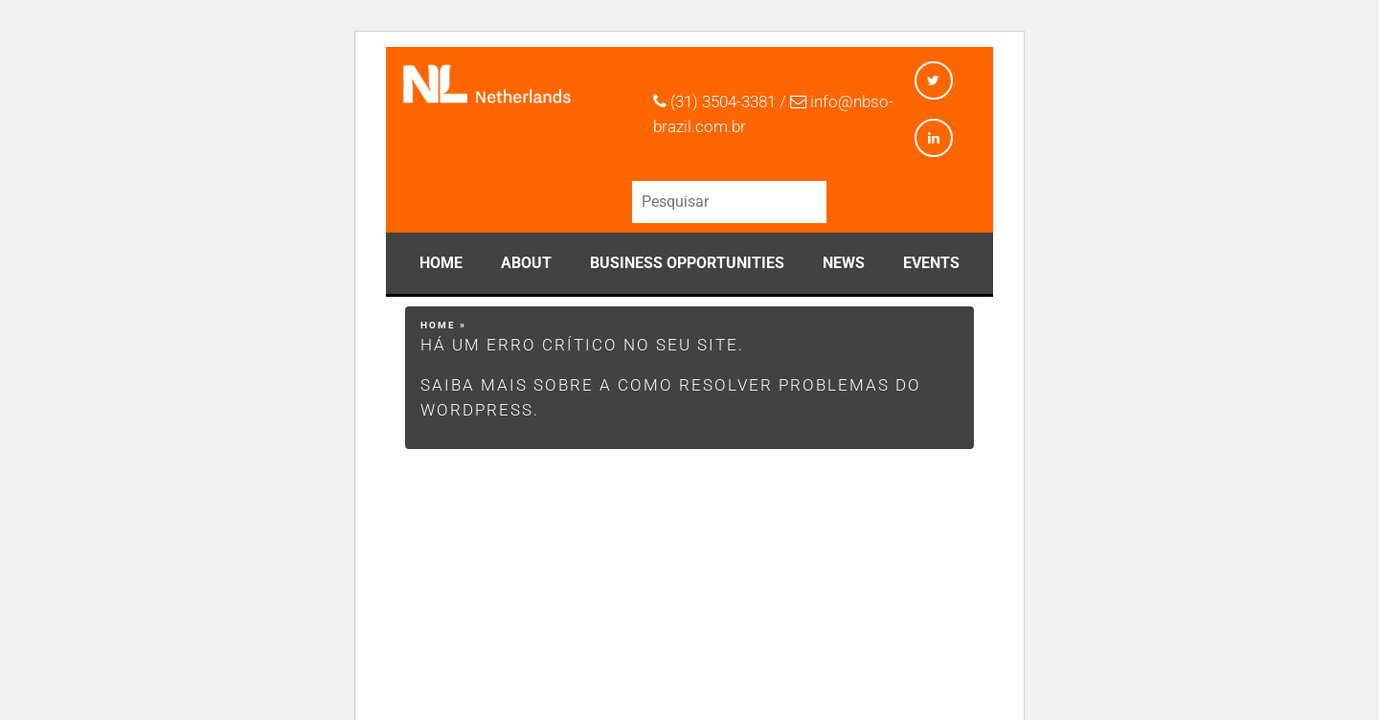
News (844, 263)
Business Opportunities (687, 263)
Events (931, 263)
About (526, 263)
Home (441, 263)
